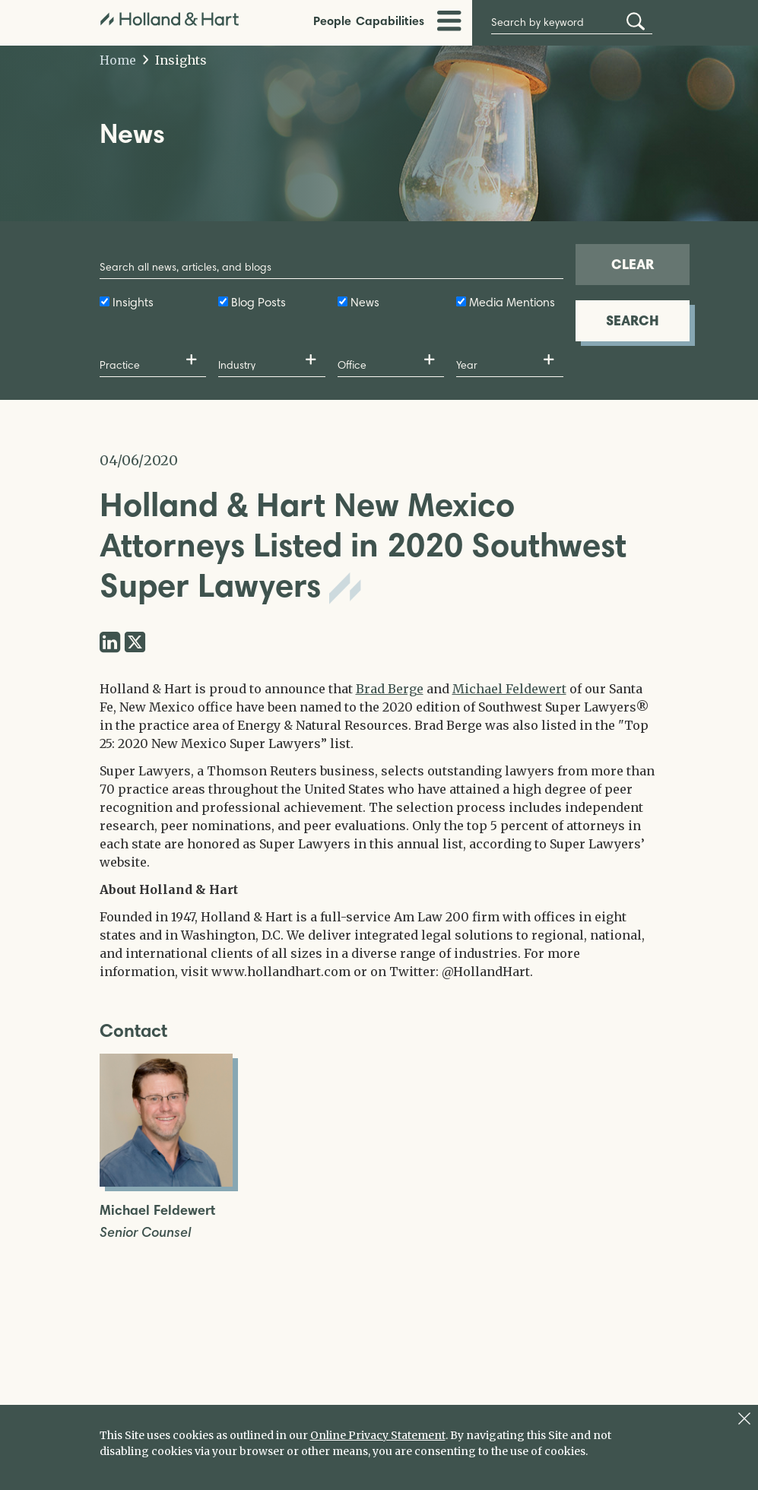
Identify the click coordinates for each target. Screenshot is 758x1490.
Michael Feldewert (509, 688)
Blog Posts (258, 302)
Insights (175, 60)
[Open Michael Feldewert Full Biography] (166, 1182)
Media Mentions (512, 302)
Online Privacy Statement (378, 1435)
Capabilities (390, 20)
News (364, 302)
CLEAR (632, 264)
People (332, 20)
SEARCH (632, 320)
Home (118, 60)
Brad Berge (389, 688)
